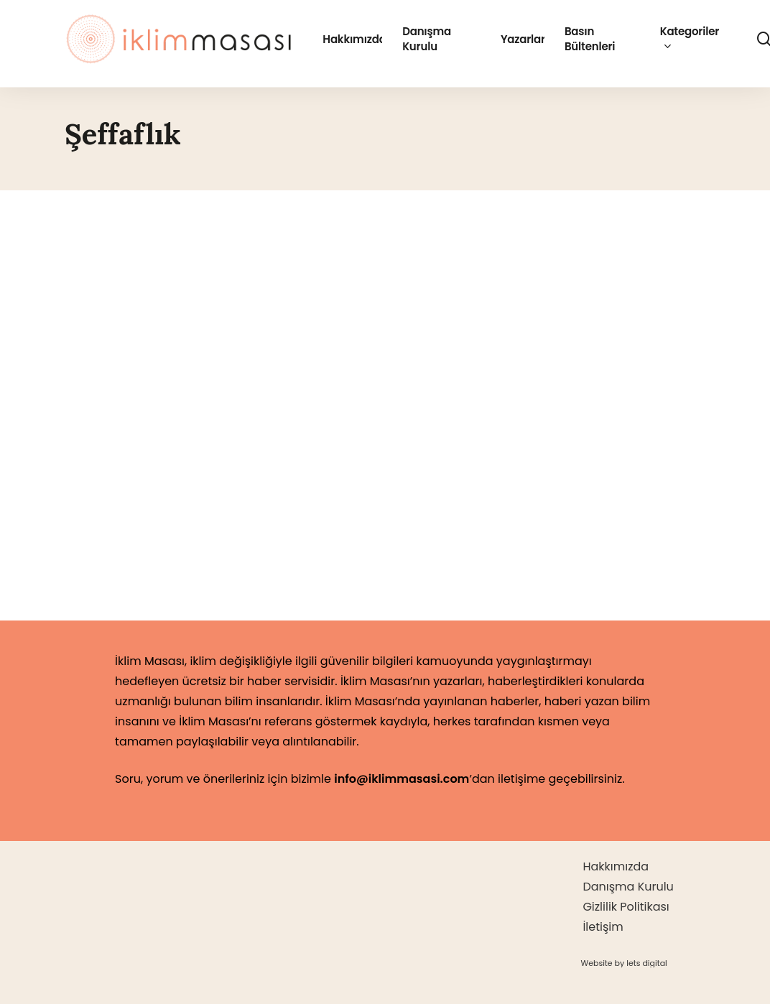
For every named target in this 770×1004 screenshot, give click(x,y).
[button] (623, 963)
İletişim (603, 927)
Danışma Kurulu (628, 886)
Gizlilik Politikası (626, 906)
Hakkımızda (616, 866)
